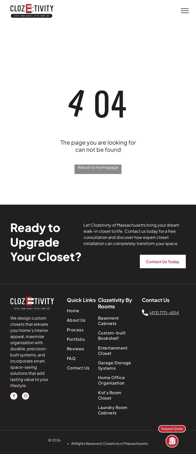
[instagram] (25, 396)
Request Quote (172, 428)
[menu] (184, 10)
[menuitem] (83, 310)
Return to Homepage (98, 167)
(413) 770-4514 (164, 312)
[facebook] (13, 396)
